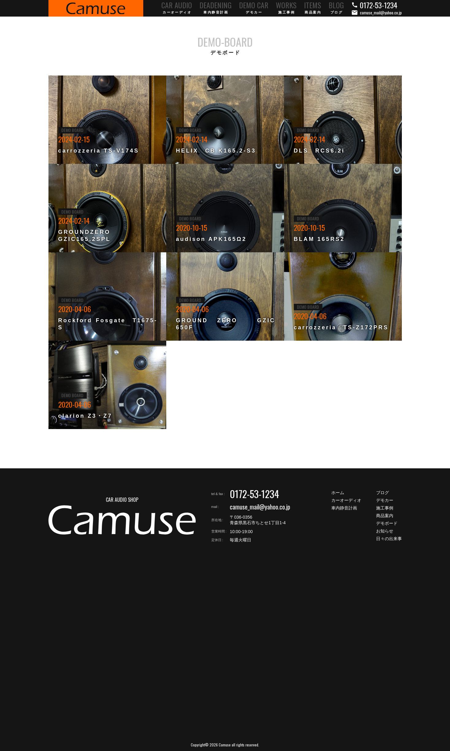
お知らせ (384, 530)
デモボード (387, 523)
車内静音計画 (344, 507)
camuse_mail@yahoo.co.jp (260, 506)
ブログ (382, 492)
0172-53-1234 (254, 493)
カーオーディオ (346, 500)
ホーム (337, 492)
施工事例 (384, 507)
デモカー (384, 500)
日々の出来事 (389, 538)
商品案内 (384, 515)
